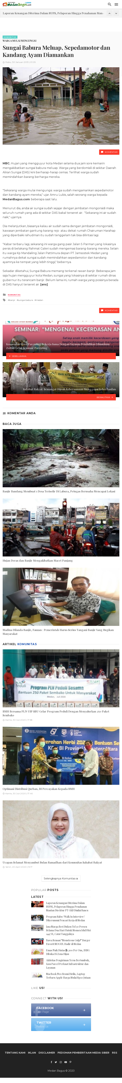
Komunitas (10, 37)
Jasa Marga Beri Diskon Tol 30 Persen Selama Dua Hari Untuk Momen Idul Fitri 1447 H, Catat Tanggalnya (68, 930)
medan (39, 300)
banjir (12, 300)
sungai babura (25, 300)
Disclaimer (47, 1052)
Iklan (32, 1052)
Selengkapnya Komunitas (61, 878)
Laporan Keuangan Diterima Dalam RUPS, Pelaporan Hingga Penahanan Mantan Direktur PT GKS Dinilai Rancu (67, 906)
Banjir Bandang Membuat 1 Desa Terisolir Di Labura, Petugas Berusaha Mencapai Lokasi (59, 491)
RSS (114, 1052)
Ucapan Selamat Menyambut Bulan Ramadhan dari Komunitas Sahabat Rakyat (52, 862)
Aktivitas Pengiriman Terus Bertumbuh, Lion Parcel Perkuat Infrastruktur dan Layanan (68, 964)
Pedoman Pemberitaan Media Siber (83, 1052)
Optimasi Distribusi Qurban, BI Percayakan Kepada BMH (39, 789)
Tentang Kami (15, 1052)
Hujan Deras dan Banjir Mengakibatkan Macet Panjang (38, 560)
